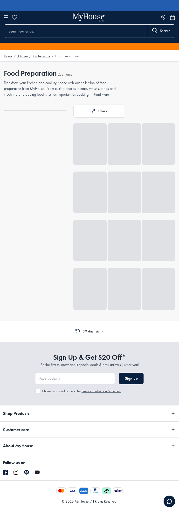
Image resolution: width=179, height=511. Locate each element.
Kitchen (22, 56)
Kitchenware (41, 56)
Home (8, 56)
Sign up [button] (131, 378)
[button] (98, 111)
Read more (101, 94)
